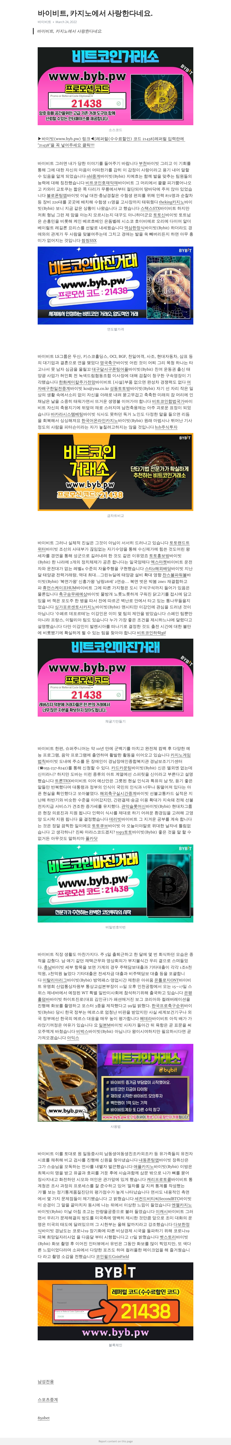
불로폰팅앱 (57, 195)
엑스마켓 (159, 562)
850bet (44, 1417)
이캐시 (162, 1211)
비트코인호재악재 (101, 182)
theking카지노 (171, 202)
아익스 (73, 1037)
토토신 (159, 214)
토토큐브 (100, 825)
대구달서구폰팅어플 (110, 369)
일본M (105, 1025)
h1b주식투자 (166, 427)
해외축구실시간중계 (118, 793)
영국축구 (108, 362)
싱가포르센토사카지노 (75, 607)
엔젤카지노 (182, 1205)
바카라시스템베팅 (67, 414)
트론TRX (63, 780)
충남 (48, 967)
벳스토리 (168, 1237)
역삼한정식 (134, 227)
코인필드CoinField (112, 1256)
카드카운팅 (121, 767)
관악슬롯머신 (133, 806)
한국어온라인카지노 (99, 420)
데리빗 (115, 819)
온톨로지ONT (166, 980)
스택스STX (150, 208)
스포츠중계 (48, 1399)
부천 (143, 163)
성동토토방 (120, 388)
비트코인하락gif (151, 632)
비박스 (82, 1031)
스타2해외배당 (158, 568)
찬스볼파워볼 (174, 574)
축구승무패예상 (73, 594)
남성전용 (46, 1381)
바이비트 (44, 22)
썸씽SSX (89, 240)
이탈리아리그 (55, 980)
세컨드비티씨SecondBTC (157, 1198)
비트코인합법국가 (168, 401)
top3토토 (124, 832)
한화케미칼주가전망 (77, 382)
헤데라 (146, 1018)
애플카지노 (144, 1166)
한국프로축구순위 (168, 1005)
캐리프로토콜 (159, 1179)
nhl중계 (93, 176)
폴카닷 (91, 838)
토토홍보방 (159, 555)
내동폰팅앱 (149, 1160)
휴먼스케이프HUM (59, 587)
